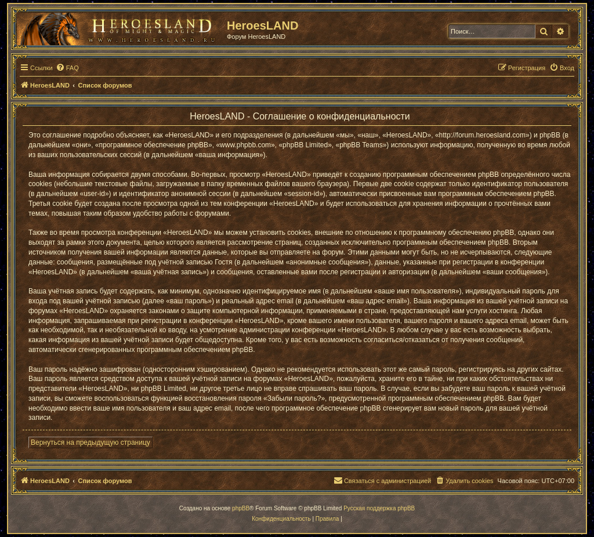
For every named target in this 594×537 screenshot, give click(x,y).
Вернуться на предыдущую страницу (90, 442)
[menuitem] (67, 68)
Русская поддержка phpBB (379, 508)
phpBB (240, 508)
